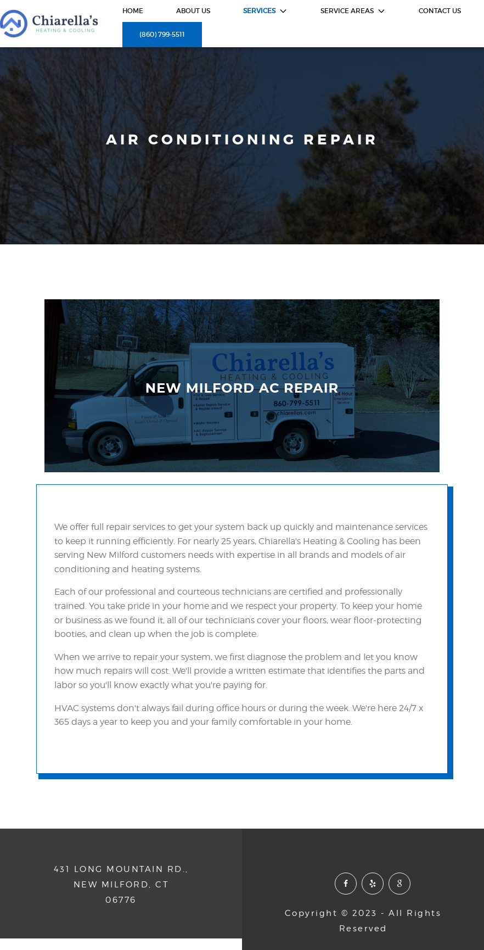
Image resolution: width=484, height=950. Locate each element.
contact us (440, 11)
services (265, 11)
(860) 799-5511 (162, 34)
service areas (353, 11)
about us (193, 11)
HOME (132, 11)
